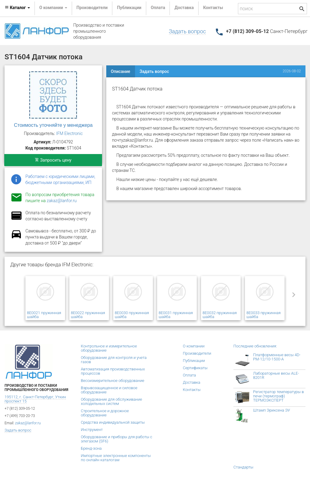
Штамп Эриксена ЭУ (271, 410)
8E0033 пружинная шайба (263, 314)
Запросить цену (53, 160)
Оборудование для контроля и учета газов (114, 359)
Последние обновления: (255, 346)
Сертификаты (195, 368)
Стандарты (243, 467)
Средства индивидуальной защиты (113, 422)
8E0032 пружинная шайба (220, 314)
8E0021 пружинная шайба (44, 314)
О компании (194, 346)
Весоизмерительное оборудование (112, 380)
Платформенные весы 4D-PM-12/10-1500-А (277, 357)
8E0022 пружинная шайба (88, 314)
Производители (92, 7)
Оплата (158, 7)
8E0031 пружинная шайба (176, 314)
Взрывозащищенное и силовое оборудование (109, 390)
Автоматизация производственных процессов (113, 371)
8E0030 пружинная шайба (132, 314)
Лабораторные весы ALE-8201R (276, 375)
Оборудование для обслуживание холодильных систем (111, 401)
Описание (120, 71)
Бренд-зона (91, 448)
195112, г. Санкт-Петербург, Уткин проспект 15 (35, 399)
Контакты (213, 7)
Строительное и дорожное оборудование (105, 413)
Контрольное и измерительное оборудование (109, 348)
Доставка (183, 7)
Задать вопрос (187, 31)
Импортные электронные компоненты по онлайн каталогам (116, 457)
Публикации (129, 7)
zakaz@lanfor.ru (62, 200)
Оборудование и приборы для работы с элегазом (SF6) (116, 439)
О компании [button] (53, 7)
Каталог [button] (17, 7)
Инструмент (92, 429)
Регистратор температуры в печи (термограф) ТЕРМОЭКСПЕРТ (278, 395)
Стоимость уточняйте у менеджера (53, 125)
